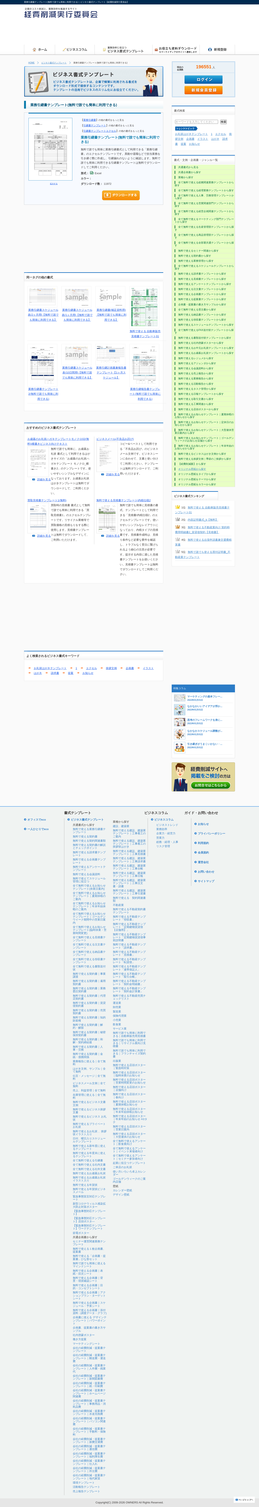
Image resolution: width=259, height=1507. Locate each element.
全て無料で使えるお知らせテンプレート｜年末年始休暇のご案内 (89, 906)
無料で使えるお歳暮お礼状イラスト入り (89, 1179)
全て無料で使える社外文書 (89, 1169)
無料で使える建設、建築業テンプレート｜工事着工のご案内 (129, 833)
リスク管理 (163, 846)
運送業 (117, 1002)
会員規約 (203, 852)
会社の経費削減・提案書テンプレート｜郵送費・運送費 (89, 1358)
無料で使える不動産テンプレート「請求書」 (129, 946)
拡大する (54, 184)
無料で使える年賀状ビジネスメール (89, 1191)
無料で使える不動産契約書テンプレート (129, 911)
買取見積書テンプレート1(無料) (46, 500)
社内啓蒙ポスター (84, 1335)
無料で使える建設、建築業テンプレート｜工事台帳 (129, 867)
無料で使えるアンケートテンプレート (89, 868)
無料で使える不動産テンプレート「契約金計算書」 (129, 990)
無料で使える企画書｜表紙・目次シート (88, 1272)
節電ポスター (81, 1233)
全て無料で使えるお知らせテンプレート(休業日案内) (89, 887)
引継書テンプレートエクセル (99, 130)
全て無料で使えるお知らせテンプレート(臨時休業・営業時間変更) (90, 930)
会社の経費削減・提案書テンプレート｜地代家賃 (89, 1477)
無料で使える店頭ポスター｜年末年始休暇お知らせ (129, 1110)
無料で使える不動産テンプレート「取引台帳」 (129, 975)
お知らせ (87, 673)
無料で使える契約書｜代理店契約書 (89, 997)
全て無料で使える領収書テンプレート (89, 961)
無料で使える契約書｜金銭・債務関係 (88, 1055)
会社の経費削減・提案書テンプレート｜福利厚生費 (89, 1455)
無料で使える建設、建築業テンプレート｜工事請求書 (129, 860)
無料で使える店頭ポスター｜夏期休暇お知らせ (129, 1103)
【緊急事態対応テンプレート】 (89, 1212)
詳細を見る (44, 479)
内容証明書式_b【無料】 (203, 519)
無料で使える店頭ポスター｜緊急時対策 (129, 1067)
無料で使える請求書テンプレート (89, 854)
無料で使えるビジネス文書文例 (89, 1103)
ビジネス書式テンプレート (54, 63)
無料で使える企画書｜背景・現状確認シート (88, 1279)
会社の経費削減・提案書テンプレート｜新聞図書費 (89, 1377)
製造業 (117, 1011)
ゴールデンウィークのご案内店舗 (129, 1180)
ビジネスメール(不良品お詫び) (115, 439)
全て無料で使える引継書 (88, 1160)
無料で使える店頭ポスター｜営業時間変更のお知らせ (129, 1081)
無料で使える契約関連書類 (89, 840)
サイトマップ (206, 881)
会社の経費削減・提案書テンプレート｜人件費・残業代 (89, 1368)
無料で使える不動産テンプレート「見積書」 (129, 953)
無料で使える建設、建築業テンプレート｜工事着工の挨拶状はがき (129, 843)
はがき (38, 673)
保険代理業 (120, 1015)
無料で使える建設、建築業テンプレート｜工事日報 (129, 874)
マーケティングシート (86, 1343)
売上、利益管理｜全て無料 (89, 1090)
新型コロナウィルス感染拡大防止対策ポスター (89, 1205)
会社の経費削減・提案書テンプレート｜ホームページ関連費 (89, 1393)
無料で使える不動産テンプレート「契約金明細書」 (129, 982)
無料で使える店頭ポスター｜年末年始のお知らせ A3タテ (130, 1119)
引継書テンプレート (94, 125)
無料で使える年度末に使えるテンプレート (89, 1154)
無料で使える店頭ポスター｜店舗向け (129, 1088)
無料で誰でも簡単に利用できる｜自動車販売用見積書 (129, 1034)
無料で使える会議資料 (86, 874)
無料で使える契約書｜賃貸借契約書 (89, 1004)
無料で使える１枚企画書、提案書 (89, 1250)
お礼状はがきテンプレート (50, 668)
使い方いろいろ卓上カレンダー (129, 1173)
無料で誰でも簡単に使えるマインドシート (89, 1265)
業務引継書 (89, 120)
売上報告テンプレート (86, 1491)
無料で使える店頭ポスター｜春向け (129, 1096)
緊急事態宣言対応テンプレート (89, 1198)
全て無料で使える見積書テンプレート (89, 939)
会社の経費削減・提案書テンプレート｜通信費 (89, 1448)
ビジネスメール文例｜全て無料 (89, 1085)
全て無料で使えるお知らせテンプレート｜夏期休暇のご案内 (89, 896)
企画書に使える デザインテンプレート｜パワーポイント (90, 1320)
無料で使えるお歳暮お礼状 (89, 1173)
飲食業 (117, 1024)
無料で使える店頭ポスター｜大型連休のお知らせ (129, 1135)
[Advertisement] (158, 32)
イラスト (148, 668)
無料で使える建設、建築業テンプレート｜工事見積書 (129, 852)
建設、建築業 (121, 826)
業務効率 (161, 829)
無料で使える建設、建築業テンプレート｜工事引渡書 (129, 892)
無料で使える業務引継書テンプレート (89, 831)
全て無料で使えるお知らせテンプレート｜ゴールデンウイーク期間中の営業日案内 (89, 918)
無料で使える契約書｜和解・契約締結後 (88, 1041)
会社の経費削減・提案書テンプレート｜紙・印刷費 (89, 1385)
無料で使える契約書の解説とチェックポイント (89, 846)
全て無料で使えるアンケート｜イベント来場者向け (129, 1150)
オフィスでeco (36, 819)
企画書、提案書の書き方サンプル (89, 1329)
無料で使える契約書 (85, 836)
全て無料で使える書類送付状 (89, 968)
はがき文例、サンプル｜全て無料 (89, 1070)
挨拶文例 (111, 668)
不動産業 (118, 905)
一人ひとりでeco (38, 829)
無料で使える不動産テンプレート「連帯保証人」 (129, 968)
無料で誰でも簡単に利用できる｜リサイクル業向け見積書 (129, 1043)
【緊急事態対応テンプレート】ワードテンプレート (89, 1227)
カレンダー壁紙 (122, 1190)
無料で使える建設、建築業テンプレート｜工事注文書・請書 (129, 883)
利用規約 (203, 843)
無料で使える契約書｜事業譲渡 (89, 975)
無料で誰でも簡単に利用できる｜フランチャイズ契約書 (129, 1053)
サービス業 (120, 1028)
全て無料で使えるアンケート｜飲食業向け (129, 1142)
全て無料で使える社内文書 (89, 1164)
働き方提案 (79, 1339)
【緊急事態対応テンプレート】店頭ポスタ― (89, 1220)
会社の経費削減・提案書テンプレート (89, 1349)
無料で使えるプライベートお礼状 (89, 1125)
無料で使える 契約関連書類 (129, 899)
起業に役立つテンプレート (129, 1163)
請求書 (55, 673)
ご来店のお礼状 (122, 1167)
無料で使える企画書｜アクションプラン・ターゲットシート (89, 1295)
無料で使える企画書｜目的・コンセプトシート (88, 1287)
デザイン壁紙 (121, 1194)
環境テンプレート (84, 1482)
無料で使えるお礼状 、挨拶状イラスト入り (90, 1133)
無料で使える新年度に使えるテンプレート (89, 1147)
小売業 (117, 1020)
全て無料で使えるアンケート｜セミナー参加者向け (129, 1157)
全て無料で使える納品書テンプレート (89, 953)
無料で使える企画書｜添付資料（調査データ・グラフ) (90, 1312)
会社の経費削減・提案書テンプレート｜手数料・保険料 (89, 1431)
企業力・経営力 (165, 833)
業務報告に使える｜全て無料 (89, 1063)
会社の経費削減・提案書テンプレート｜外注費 (89, 1470)
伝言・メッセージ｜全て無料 (89, 1077)
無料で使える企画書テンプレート (89, 861)
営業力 (160, 837)
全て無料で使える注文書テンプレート (89, 946)
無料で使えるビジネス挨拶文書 (89, 1111)
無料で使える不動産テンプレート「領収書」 (129, 918)
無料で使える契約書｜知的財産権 (89, 1019)
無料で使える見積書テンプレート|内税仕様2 (123, 500)
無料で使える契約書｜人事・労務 (88, 1048)
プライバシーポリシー (211, 833)
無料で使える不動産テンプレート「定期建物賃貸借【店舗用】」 (129, 927)
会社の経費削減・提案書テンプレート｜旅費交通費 (89, 1440)
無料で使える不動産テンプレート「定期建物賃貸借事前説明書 (129, 937)
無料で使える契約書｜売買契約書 (89, 1012)
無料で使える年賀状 (85, 1184)
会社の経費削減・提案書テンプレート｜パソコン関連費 (89, 1421)
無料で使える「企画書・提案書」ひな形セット (89, 1257)
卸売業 (117, 1007)
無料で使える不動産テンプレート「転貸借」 (129, 961)
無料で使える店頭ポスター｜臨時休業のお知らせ (129, 1074)
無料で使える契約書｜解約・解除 (88, 1026)
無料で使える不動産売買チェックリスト (129, 997)
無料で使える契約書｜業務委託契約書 (89, 990)
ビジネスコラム (164, 819)
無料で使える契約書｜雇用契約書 (89, 982)
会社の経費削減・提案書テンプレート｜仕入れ (89, 1462)
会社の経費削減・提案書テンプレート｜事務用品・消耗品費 (89, 1403)
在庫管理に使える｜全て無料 (89, 1096)
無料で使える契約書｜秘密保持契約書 (89, 1034)
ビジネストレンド (167, 824)
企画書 (130, 668)
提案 (70, 673)
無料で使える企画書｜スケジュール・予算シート (89, 1304)
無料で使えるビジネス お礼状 (90, 1118)
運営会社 (203, 862)
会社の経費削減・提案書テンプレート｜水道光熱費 (89, 1412)
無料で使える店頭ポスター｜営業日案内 (129, 1128)
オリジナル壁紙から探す (192, 469)
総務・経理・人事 (167, 842)
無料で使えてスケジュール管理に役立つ (89, 880)
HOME (31, 63)
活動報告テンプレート (86, 1486)
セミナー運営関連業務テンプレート (89, 1243)
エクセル (91, 668)
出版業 (117, 1060)
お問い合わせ (206, 871)
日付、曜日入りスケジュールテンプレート (89, 1140)
